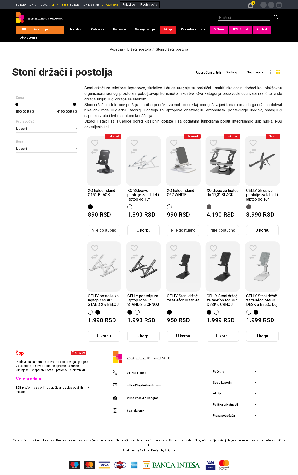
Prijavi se (129, 4)
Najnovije (119, 29)
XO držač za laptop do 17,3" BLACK (223, 192)
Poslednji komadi (193, 29)
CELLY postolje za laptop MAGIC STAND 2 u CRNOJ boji (143, 302)
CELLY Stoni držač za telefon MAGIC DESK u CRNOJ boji (222, 302)
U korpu (143, 230)
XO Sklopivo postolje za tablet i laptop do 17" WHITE (143, 197)
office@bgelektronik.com (144, 385)
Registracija (148, 4)
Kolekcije (97, 29)
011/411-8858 (59, 4)
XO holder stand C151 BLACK (101, 192)
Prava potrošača (224, 415)
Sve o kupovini (222, 382)
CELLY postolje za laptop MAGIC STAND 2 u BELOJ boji (103, 302)
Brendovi (75, 29)
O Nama (219, 29)
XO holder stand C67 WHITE (180, 192)
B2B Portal (240, 29)
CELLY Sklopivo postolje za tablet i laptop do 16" (262, 194)
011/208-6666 (110, 4)
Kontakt (261, 29)
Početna (116, 49)
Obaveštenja (28, 37)
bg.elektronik (135, 410)
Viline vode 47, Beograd (142, 398)
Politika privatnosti (225, 404)
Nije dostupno (104, 230)
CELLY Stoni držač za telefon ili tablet (183, 298)
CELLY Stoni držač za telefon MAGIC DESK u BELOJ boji (262, 300)
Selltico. (145, 450)
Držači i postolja (139, 49)
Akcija (168, 29)
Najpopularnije (145, 29)
